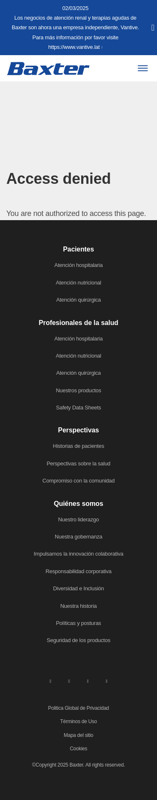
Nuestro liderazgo (78, 519)
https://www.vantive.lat (74, 47)
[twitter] (88, 681)
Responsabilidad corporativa (78, 571)
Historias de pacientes (78, 446)
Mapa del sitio (78, 735)
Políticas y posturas (78, 623)
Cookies (79, 749)
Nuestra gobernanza (78, 536)
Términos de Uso (78, 721)
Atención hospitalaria (78, 265)
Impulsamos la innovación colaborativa (78, 554)
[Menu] (142, 68)
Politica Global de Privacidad (78, 708)
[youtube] (106, 681)
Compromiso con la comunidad (78, 480)
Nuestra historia (78, 606)
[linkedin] (50, 681)
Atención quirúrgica (78, 300)
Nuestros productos (78, 390)
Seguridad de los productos (79, 640)
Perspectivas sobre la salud (78, 463)
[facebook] (69, 681)
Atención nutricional (78, 282)
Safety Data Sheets (78, 407)
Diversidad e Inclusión (78, 588)
